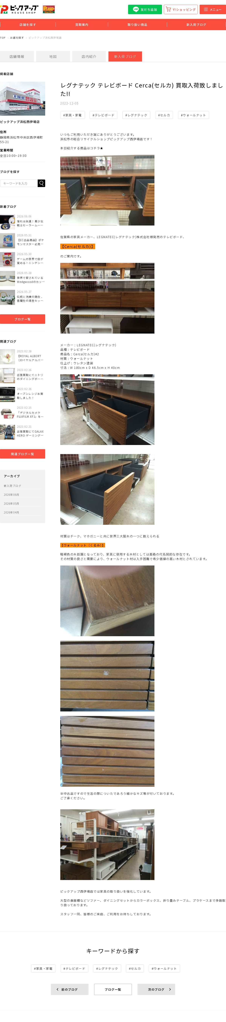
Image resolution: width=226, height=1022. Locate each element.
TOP (3, 37)
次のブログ (156, 989)
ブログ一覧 (22, 319)
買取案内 (82, 24)
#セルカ (164, 115)
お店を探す (17, 37)
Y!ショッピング (184, 9)
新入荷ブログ (196, 24)
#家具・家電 (72, 115)
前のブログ (69, 989)
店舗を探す (28, 24)
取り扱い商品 (137, 24)
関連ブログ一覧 (22, 454)
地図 (53, 56)
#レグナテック (136, 115)
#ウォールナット (193, 115)
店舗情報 (17, 56)
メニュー (213, 9)
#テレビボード (104, 115)
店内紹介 (89, 56)
